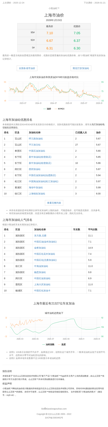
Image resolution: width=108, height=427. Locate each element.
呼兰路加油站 (36, 138)
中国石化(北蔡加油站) (45, 260)
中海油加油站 (41, 266)
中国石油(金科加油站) (45, 241)
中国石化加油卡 (42, 290)
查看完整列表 (54, 203)
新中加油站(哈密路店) (40, 157)
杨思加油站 (40, 272)
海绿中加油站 (36, 187)
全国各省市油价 (27, 68)
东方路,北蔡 (40, 235)
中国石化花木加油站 (44, 254)
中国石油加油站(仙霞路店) (42, 175)
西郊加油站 (34, 169)
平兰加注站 (34, 144)
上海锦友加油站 (37, 193)
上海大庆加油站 (42, 284)
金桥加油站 (40, 247)
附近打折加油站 (81, 68)
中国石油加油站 (37, 150)
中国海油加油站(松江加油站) (43, 181)
